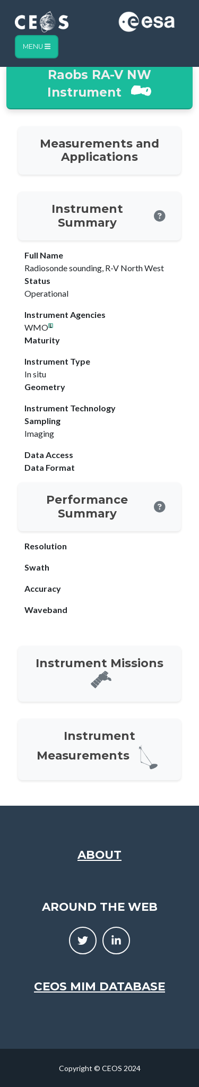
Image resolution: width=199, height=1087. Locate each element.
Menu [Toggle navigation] (36, 46)
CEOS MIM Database (99, 986)
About (99, 854)
